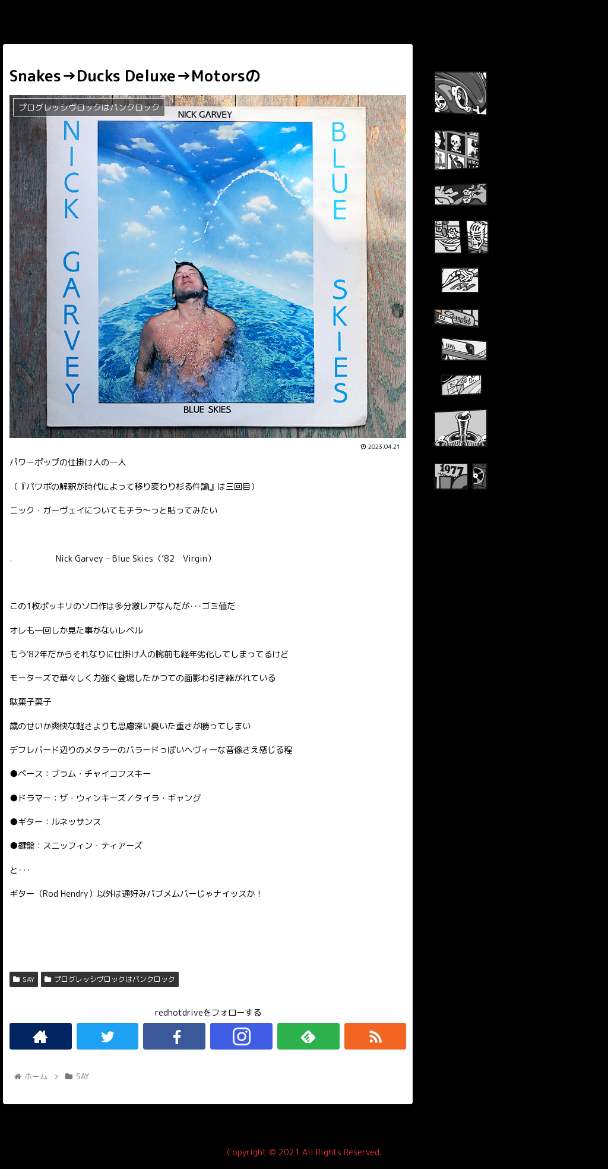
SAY (23, 979)
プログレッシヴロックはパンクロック (110, 979)
